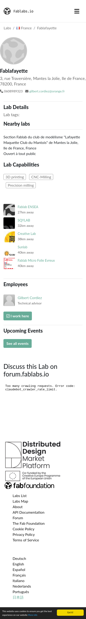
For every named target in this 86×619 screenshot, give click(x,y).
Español (19, 569)
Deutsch (19, 558)
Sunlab (22, 247)
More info (32, 615)
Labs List (20, 495)
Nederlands (22, 586)
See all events (17, 343)
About (18, 506)
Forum (18, 518)
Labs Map (20, 501)
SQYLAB (24, 220)
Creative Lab (27, 234)
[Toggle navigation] (76, 11)
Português (21, 591)
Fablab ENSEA (28, 207)
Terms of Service (26, 540)
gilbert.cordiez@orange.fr (47, 91)
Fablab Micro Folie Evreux (36, 260)
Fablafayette (47, 28)
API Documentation (28, 512)
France (24, 28)
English (18, 564)
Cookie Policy (23, 529)
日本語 (18, 597)
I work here (17, 316)
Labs (7, 28)
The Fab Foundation (29, 523)
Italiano (19, 580)
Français (19, 575)
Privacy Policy (24, 534)
